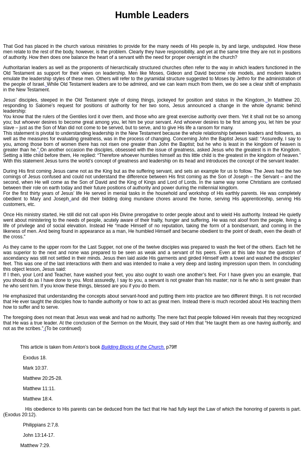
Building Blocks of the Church (132, 347)
